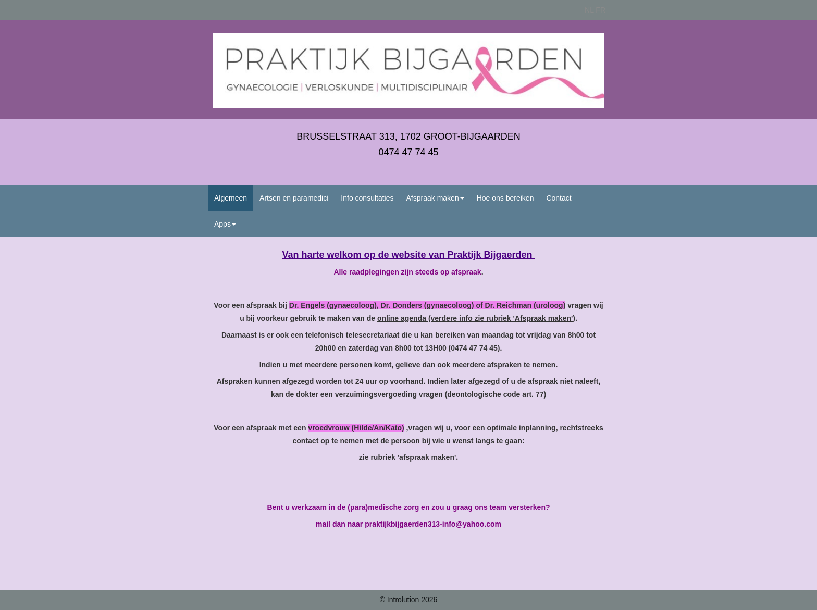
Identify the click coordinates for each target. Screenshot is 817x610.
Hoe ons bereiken (505, 198)
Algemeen (230, 198)
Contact (558, 198)
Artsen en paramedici (293, 198)
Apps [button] (225, 224)
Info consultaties (367, 198)
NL (589, 10)
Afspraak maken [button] (435, 198)
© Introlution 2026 (409, 599)
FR (600, 10)
